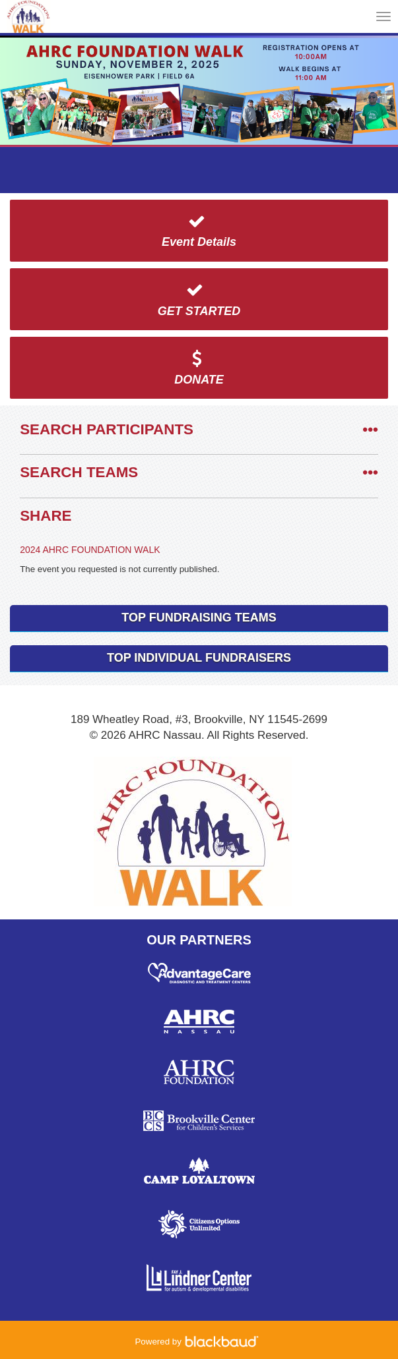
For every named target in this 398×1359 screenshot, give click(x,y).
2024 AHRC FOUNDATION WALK (90, 549)
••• (370, 430)
